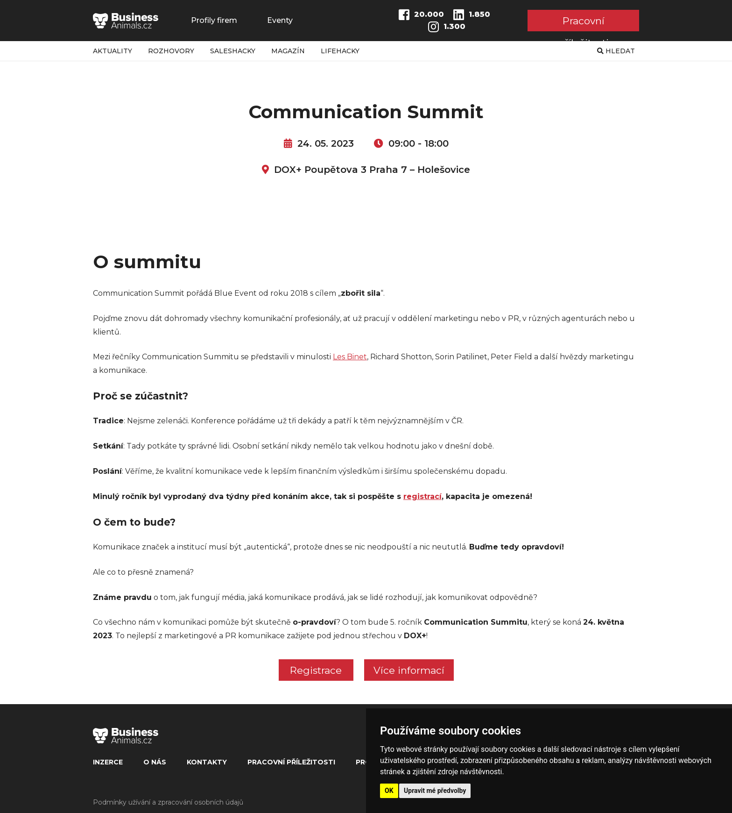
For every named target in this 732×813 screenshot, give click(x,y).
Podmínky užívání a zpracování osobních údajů (168, 802)
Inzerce (108, 762)
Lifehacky (340, 51)
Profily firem (214, 20)
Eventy (280, 20)
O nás (154, 762)
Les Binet (350, 356)
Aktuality (112, 51)
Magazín (288, 51)
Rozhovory (171, 51)
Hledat (616, 51)
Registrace (316, 670)
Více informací (408, 670)
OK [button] (389, 790)
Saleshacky (232, 51)
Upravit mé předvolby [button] (435, 790)
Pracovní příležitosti (583, 23)
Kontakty (207, 762)
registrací (422, 496)
